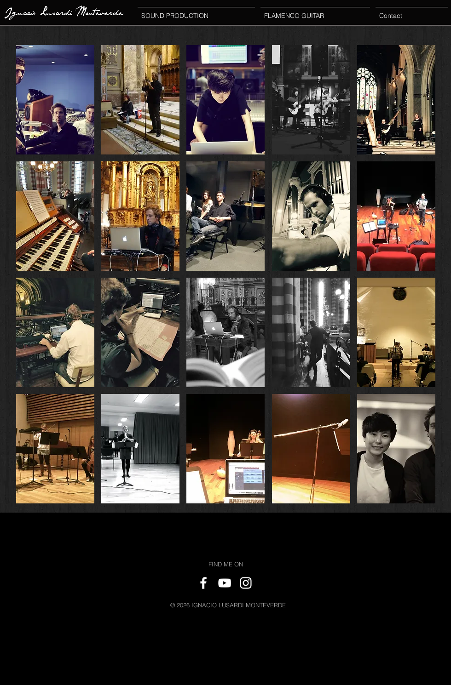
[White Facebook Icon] (203, 583)
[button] (55, 99)
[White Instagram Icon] (246, 583)
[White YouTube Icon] (224, 583)
